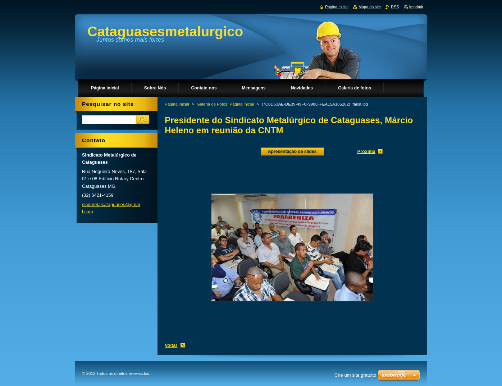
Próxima (366, 151)
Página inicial (177, 104)
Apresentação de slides (292, 151)
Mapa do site (370, 7)
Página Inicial (336, 7)
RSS (395, 7)
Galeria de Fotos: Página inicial (225, 104)
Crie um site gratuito (355, 375)
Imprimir (416, 7)
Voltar (171, 345)
